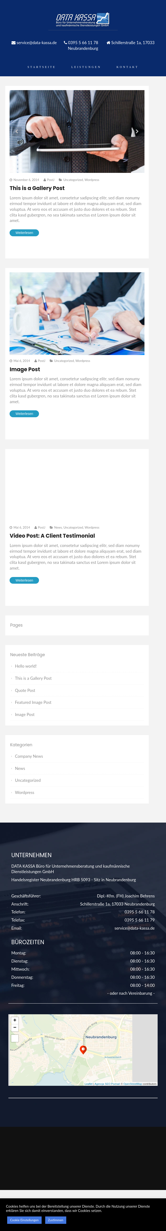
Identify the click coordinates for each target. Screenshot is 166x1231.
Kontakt (127, 67)
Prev (17, 131)
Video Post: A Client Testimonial (52, 536)
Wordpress (91, 180)
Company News (29, 756)
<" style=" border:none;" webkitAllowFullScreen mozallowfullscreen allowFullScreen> (77, 486)
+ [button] (15, 1020)
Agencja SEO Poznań (107, 1083)
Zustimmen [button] (55, 1220)
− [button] (15, 1027)
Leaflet (89, 1083)
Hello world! (26, 666)
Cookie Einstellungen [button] (24, 1220)
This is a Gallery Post (37, 188)
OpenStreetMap (132, 1083)
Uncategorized (73, 180)
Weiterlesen (24, 233)
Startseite (42, 67)
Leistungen (86, 67)
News (58, 527)
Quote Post (25, 690)
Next (137, 131)
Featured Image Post (33, 702)
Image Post (25, 369)
